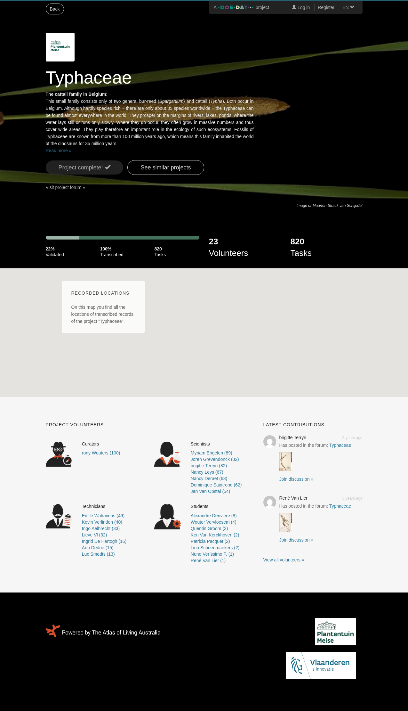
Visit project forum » (65, 187)
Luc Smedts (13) (98, 554)
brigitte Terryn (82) (209, 465)
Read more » (59, 150)
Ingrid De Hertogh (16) (104, 541)
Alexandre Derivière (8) (214, 515)
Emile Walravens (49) (103, 515)
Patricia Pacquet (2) (210, 541)
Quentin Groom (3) (209, 528)
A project (241, 7)
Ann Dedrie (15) (98, 547)
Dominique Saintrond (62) (216, 484)
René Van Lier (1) (208, 560)
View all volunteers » (283, 559)
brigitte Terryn (293, 437)
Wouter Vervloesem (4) (213, 522)
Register (326, 7)
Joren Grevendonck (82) (215, 459)
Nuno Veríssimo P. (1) (212, 554)
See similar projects (165, 167)
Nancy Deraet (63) (209, 478)
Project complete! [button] (84, 167)
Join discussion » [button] (296, 479)
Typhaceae (340, 445)
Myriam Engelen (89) (211, 452)
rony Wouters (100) (101, 452)
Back (55, 9)
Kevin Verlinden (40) (102, 522)
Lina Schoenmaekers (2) (215, 547)
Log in (301, 7)
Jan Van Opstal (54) (210, 491)
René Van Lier (293, 498)
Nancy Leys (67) (207, 472)
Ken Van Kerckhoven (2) (215, 534)
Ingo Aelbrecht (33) (101, 528)
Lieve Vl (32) (94, 534)
